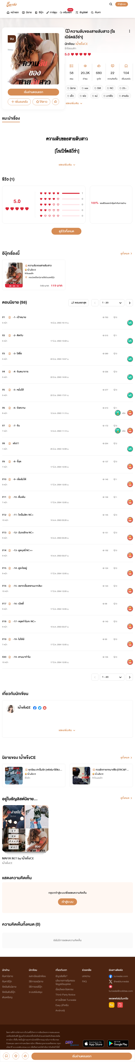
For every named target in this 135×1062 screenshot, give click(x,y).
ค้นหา (96, 12)
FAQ (84, 981)
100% (95, 203)
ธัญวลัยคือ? (62, 976)
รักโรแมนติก (70, 48)
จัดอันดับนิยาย (9, 987)
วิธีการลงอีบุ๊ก (35, 987)
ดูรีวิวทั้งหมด (66, 231)
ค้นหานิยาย (7, 976)
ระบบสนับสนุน (35, 992)
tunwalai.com (121, 976)
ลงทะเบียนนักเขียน (37, 976)
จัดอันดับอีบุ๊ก (8, 992)
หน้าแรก (12, 12)
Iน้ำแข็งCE (82, 43)
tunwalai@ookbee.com (121, 991)
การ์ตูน (51, 12)
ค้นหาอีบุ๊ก (7, 981)
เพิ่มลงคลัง (19, 101)
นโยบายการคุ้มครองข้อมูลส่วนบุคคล (65, 982)
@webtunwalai (121, 981)
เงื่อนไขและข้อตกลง (64, 989)
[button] (67, 163)
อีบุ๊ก (38, 12)
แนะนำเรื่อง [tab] (11, 118)
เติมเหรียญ (7, 997)
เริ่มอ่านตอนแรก (33, 92)
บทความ (86, 976)
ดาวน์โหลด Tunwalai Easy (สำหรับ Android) (66, 1005)
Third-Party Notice (65, 995)
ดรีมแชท (66, 11)
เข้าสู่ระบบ (122, 4)
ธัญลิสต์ (81, 12)
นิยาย (27, 12)
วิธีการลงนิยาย (36, 981)
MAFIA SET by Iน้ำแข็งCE (18, 858)
